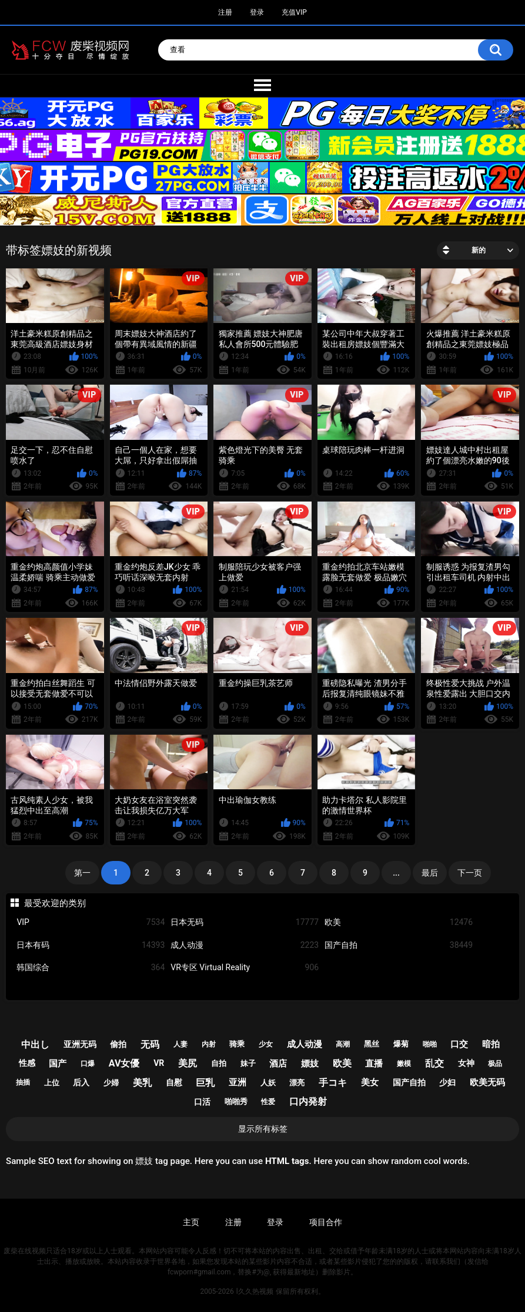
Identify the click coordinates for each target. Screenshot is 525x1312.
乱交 (434, 1063)
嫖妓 (310, 1063)
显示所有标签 (262, 1128)
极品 (495, 1063)
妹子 (248, 1063)
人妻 (180, 1044)
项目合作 (325, 1222)
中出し (35, 1044)
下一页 (469, 872)
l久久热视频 (254, 1291)
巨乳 (205, 1082)
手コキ (333, 1082)
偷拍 (118, 1044)
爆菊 (401, 1043)
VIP (90, 922)
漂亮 (297, 1082)
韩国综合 (90, 968)
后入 (81, 1082)
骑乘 (237, 1043)
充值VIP (294, 12)
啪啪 (430, 1044)
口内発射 (308, 1101)
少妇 (447, 1082)
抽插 (23, 1082)
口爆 (88, 1063)
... (396, 872)
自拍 (218, 1063)
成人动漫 (244, 945)
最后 (430, 872)
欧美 (399, 922)
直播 (374, 1063)
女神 (466, 1063)
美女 (370, 1082)
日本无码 (244, 922)
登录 (257, 12)
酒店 (278, 1063)
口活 (202, 1101)
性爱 (268, 1102)
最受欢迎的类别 (55, 903)
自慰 (174, 1082)
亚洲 (237, 1082)
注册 (225, 12)
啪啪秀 (236, 1101)
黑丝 (371, 1043)
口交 (459, 1044)
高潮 (343, 1044)
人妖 (268, 1082)
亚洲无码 (79, 1044)
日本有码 (90, 945)
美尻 (187, 1063)
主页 (191, 1222)
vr (158, 1063)
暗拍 (491, 1044)
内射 (209, 1044)
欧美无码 (487, 1082)
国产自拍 (399, 945)
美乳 (142, 1082)
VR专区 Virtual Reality (244, 968)
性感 (27, 1063)
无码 (150, 1044)
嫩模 (404, 1063)
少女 (266, 1044)
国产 (57, 1063)
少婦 (111, 1082)
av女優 (124, 1063)
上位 (51, 1082)
